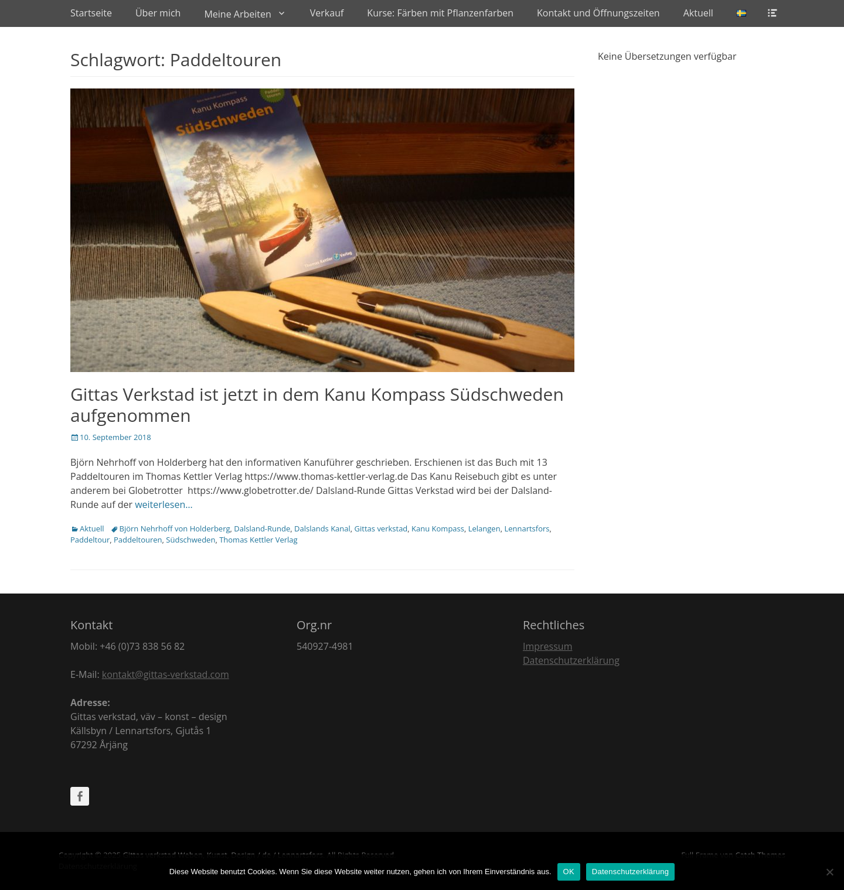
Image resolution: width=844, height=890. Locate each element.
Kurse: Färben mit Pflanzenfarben (440, 12)
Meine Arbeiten (237, 14)
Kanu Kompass (437, 528)
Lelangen (484, 528)
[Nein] (829, 872)
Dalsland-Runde (262, 528)
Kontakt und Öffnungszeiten (598, 12)
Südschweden (190, 539)
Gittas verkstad (381, 528)
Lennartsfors (526, 528)
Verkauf (327, 12)
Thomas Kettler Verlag (258, 539)
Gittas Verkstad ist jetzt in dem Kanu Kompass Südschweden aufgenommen (317, 404)
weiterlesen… (164, 504)
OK (568, 871)
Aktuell (698, 12)
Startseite (91, 12)
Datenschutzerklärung (571, 660)
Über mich (158, 12)
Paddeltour (90, 539)
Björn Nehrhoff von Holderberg (175, 528)
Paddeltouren (138, 539)
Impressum (547, 646)
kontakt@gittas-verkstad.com (165, 674)
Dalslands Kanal (322, 528)
